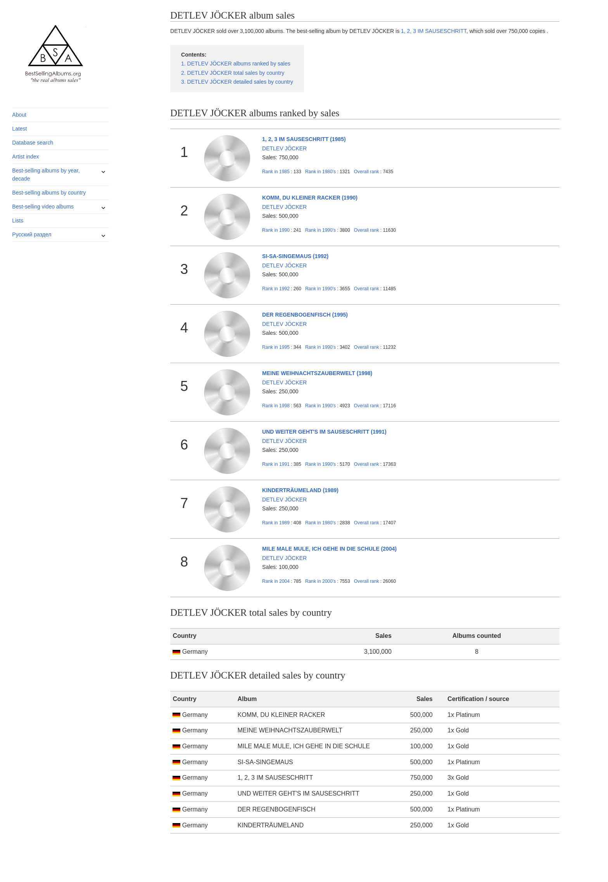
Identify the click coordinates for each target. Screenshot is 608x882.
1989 (276, 522)
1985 (276, 171)
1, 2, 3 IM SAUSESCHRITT (433, 31)
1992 (276, 288)
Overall (366, 171)
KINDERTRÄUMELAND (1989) (300, 490)
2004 (276, 581)
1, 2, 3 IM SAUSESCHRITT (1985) (304, 139)
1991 (276, 464)
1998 (276, 405)
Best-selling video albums (43, 206)
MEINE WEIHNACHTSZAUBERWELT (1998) (317, 373)
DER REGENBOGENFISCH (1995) (305, 315)
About (19, 115)
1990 (276, 230)
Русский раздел (31, 234)
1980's (321, 171)
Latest (19, 129)
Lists (17, 220)
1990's (321, 230)
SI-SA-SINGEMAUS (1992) (295, 256)
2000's (321, 581)
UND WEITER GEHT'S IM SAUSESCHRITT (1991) (324, 432)
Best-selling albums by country (49, 192)
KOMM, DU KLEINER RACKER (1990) (310, 198)
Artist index (25, 156)
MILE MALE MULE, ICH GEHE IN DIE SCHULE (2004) (329, 549)
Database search (32, 143)
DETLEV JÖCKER (284, 148)
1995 (276, 347)
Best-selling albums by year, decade (45, 174)
